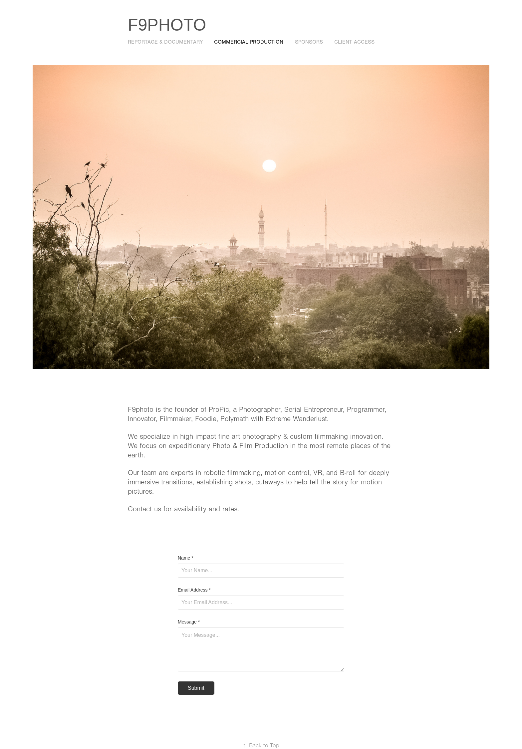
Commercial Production (248, 42)
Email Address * (194, 590)
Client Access (354, 42)
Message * (189, 622)
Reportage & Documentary (165, 42)
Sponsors (309, 42)
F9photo (167, 25)
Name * (185, 558)
